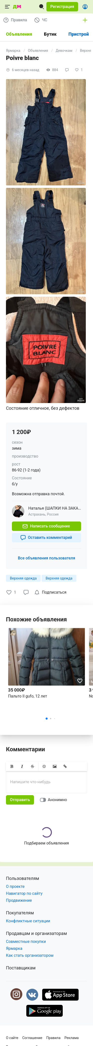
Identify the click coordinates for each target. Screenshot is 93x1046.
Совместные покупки (26, 941)
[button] (62, 6)
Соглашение (32, 1038)
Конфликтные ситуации (28, 921)
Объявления (38, 51)
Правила (53, 1038)
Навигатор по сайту (24, 893)
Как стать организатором (30, 955)
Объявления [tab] (19, 34)
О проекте (15, 886)
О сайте (12, 1038)
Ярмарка (13, 51)
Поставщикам (20, 967)
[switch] (54, 800)
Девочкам (64, 51)
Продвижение (19, 900)
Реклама (71, 1038)
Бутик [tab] (50, 34)
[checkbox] (51, 592)
